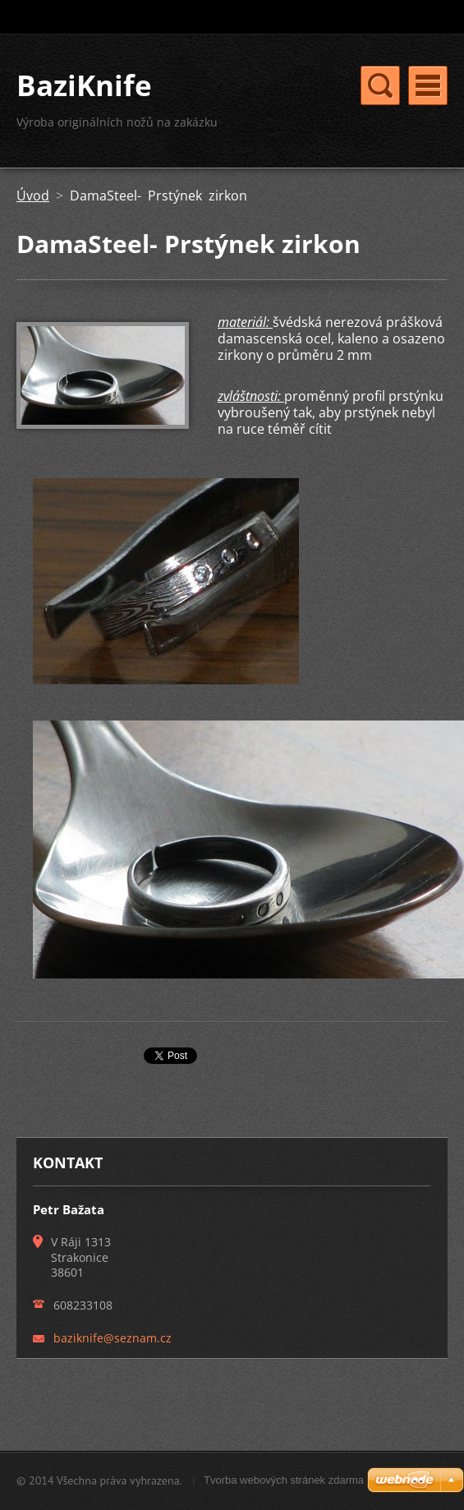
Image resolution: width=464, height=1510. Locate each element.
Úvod (32, 195)
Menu (428, 85)
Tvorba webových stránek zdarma (284, 1480)
